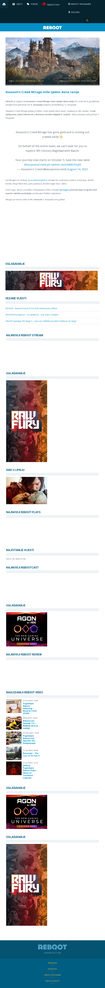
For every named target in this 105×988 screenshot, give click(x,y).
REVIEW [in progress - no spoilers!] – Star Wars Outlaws (31, 314)
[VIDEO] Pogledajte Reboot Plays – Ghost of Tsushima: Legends (30, 771)
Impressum (52, 963)
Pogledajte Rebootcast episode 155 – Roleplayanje (29, 739)
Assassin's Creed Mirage (25, 81)
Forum (34, 4)
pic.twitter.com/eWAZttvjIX (64, 164)
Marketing (52, 969)
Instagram (94, 20)
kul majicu (64, 189)
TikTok (101, 20)
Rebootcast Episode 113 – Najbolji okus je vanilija (30, 724)
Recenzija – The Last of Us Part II (31, 754)
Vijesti (19, 4)
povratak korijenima (37, 180)
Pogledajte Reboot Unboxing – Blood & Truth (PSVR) (30, 708)
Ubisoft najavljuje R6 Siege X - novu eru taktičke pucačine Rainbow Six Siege (40, 321)
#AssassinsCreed (35, 164)
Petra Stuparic (75, 81)
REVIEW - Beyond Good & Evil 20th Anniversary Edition (31, 308)
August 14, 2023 (77, 169)
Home (4, 4)
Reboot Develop (52, 981)
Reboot (52, 27)
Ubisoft (40, 81)
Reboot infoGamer (52, 975)
